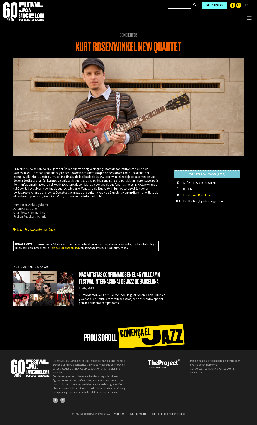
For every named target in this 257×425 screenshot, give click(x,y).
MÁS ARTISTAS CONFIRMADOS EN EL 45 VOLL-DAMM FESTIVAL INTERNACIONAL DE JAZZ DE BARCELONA (119, 278)
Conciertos (129, 35)
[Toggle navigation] (249, 17)
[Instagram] (238, 5)
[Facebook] (233, 5)
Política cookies (158, 413)
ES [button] (247, 5)
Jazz (18, 229)
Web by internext (177, 413)
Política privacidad (137, 413)
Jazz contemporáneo (40, 229)
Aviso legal (119, 413)
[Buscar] (179, 5)
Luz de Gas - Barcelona (197, 195)
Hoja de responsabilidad (64, 248)
